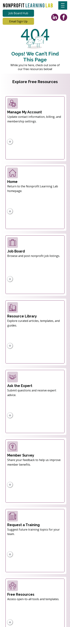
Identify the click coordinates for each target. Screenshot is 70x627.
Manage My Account (24, 112)
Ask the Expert (19, 386)
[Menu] (62, 5)
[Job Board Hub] (18, 13)
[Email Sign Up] (18, 21)
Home (12, 182)
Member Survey (20, 455)
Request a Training (23, 525)
